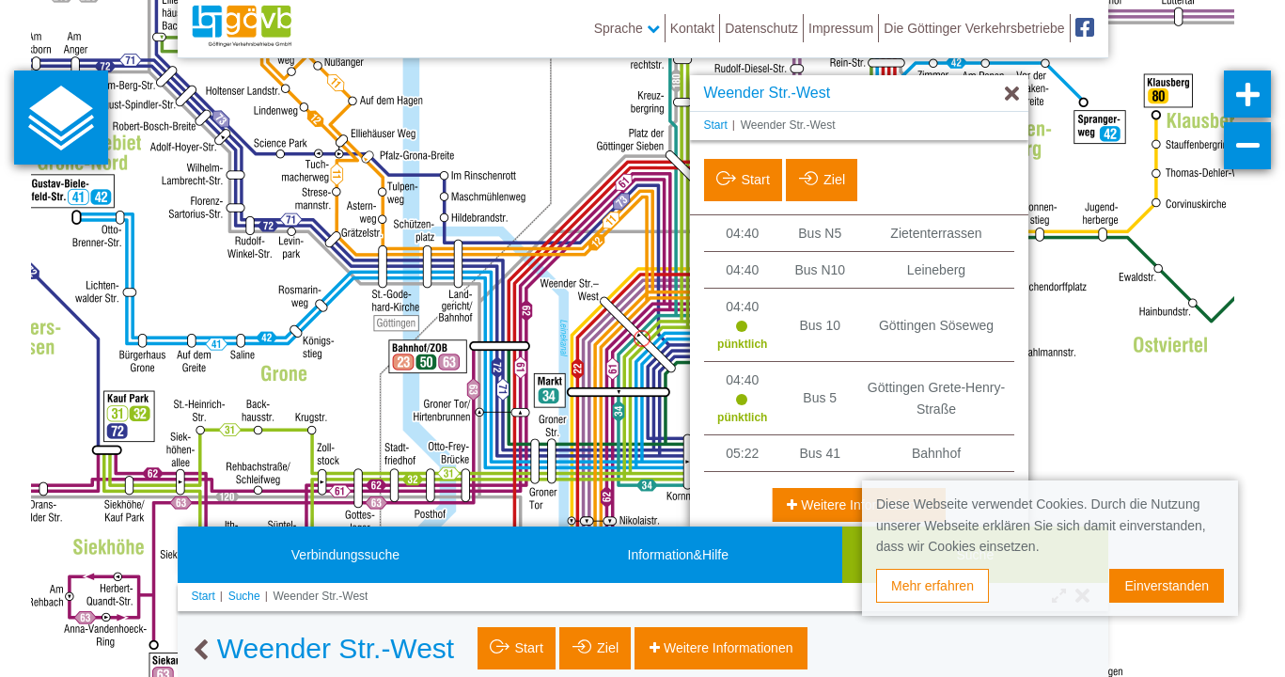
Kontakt (692, 28)
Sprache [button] (627, 28)
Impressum (840, 28)
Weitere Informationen (863, 504)
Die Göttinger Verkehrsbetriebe (974, 28)
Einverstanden (1166, 585)
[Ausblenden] (1012, 94)
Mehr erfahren (932, 585)
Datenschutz (761, 28)
